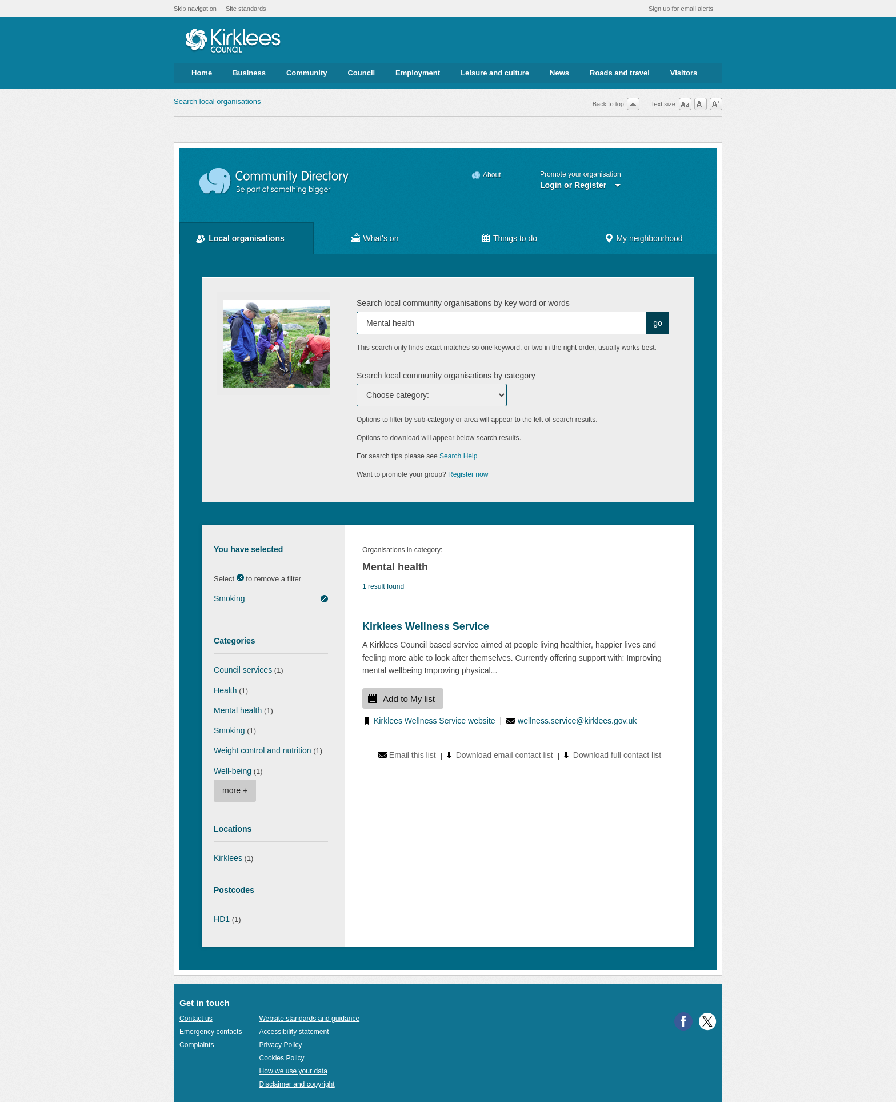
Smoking (229, 598)
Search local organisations (217, 101)
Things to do (515, 238)
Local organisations (247, 238)
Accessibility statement (294, 1032)
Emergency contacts (210, 1032)
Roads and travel (620, 73)
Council (361, 73)
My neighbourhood (649, 238)
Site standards (246, 8)
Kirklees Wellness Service (425, 626)
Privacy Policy (280, 1045)
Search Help (458, 456)
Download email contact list (504, 755)
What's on (381, 238)
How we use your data (293, 1071)
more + (234, 790)
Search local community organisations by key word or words (463, 303)
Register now (468, 474)
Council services (243, 669)
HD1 (222, 919)
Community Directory (274, 181)
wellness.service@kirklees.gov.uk (577, 720)
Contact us (196, 1019)
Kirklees (228, 858)
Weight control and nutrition (262, 750)
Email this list (412, 755)
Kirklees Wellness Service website (434, 720)
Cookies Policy (281, 1058)
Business (249, 73)
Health (225, 690)
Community (306, 73)
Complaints (196, 1045)
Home (201, 73)
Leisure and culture (495, 73)
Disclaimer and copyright (296, 1084)
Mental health (238, 710)
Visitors (683, 73)
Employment (417, 73)
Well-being (232, 771)
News (559, 73)
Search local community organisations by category (446, 375)
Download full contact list (617, 755)
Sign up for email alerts (681, 8)
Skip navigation (195, 8)
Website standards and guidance (309, 1019)
